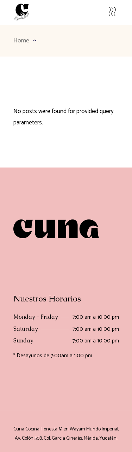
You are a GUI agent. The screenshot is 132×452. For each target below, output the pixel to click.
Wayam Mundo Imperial (94, 429)
